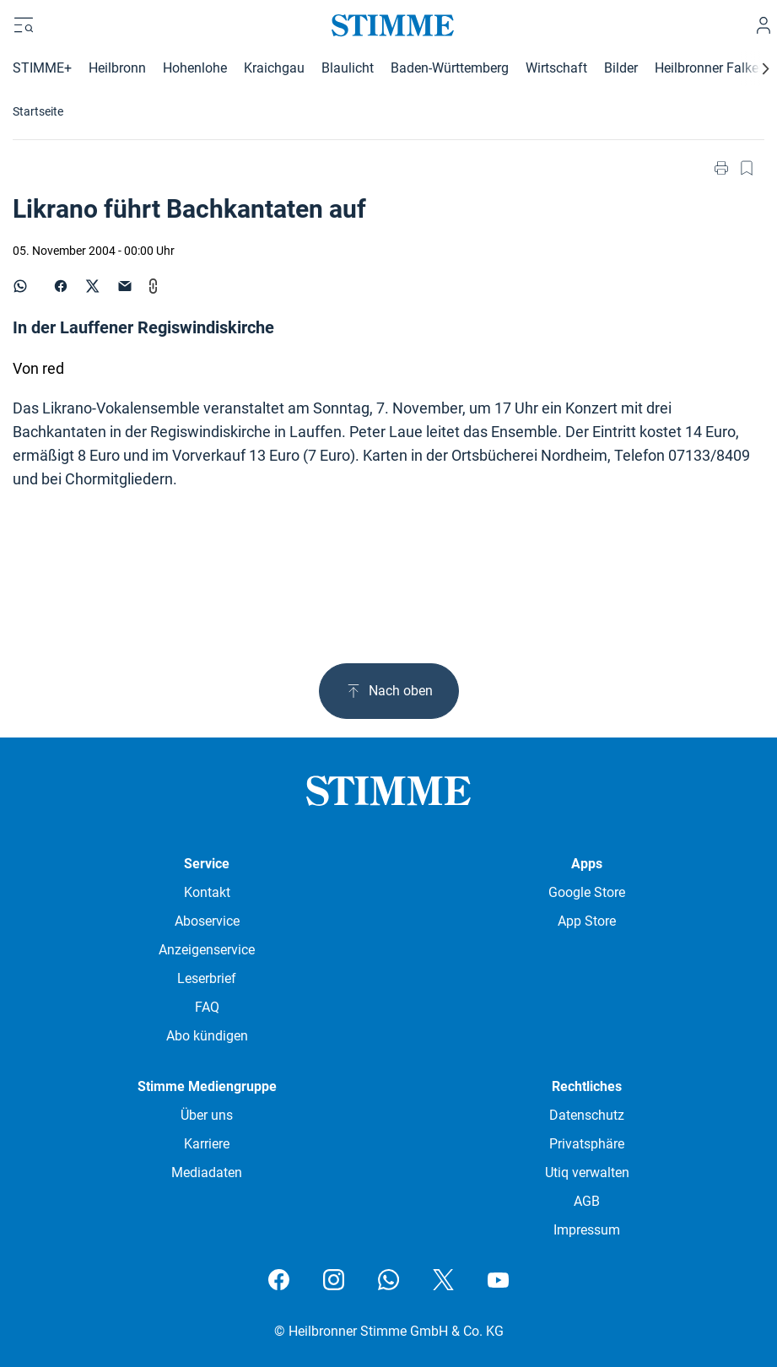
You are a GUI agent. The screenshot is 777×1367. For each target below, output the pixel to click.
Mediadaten (206, 1172)
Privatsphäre (586, 1144)
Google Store (586, 892)
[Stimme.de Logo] (388, 25)
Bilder (621, 68)
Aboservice (207, 921)
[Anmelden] (763, 25)
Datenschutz (586, 1115)
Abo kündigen (207, 1036)
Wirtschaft (556, 68)
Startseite (38, 111)
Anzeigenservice (207, 950)
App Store (587, 921)
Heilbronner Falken (710, 68)
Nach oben (389, 691)
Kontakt (207, 892)
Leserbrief (206, 978)
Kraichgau (274, 68)
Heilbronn (117, 68)
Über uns (207, 1115)
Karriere (206, 1144)
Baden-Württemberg (450, 68)
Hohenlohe (195, 68)
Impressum (586, 1230)
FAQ (207, 1007)
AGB (587, 1201)
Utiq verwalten (587, 1172)
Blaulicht (347, 68)
